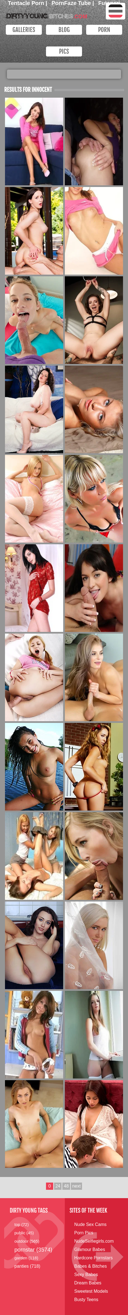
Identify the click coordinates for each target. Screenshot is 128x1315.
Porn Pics (83, 1232)
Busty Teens (86, 1299)
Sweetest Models (91, 1291)
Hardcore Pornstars (93, 1257)
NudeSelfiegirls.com (94, 1241)
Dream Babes (87, 1282)
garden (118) (26, 1257)
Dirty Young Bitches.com (45, 15)
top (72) (21, 1224)
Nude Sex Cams (90, 1224)
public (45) (24, 1232)
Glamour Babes (89, 1249)
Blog (64, 29)
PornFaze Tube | (74, 3)
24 (57, 1186)
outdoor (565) (26, 1241)
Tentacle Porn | (28, 3)
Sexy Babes (86, 1274)
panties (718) (27, 1266)
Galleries (23, 29)
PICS (64, 51)
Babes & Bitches (90, 1266)
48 (66, 1186)
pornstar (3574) (33, 1250)
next (76, 1186)
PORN (104, 29)
